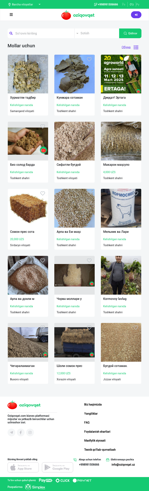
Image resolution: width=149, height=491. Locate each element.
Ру (137, 4)
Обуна (126, 47)
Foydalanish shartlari (97, 431)
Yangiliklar (91, 413)
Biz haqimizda (93, 404)
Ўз (123, 4)
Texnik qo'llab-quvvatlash (100, 449)
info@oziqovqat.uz (123, 464)
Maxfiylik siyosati (95, 440)
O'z (132, 4)
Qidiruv (130, 33)
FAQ (86, 422)
